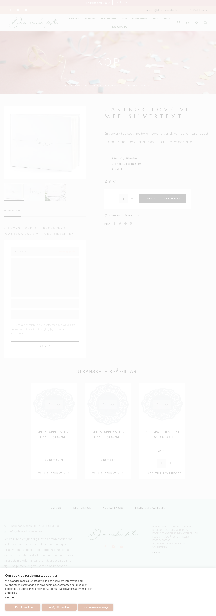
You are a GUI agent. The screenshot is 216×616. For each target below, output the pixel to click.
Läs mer (10, 597)
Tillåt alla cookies (22, 607)
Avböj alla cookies (59, 607)
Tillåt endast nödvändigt (95, 607)
